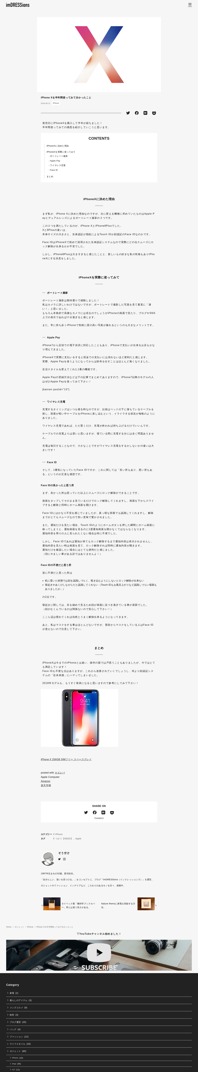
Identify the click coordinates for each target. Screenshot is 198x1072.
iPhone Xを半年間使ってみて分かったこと (55, 927)
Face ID (54, 170)
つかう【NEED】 (64, 838)
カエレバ (60, 772)
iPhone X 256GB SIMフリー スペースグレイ (66, 759)
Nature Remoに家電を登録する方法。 (118, 905)
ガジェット (20, 927)
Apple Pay (55, 161)
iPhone (56, 103)
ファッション (16, 1036)
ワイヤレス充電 (58, 165)
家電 (12, 993)
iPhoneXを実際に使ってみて (61, 152)
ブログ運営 (15, 1022)
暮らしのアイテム (19, 1000)
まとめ (50, 176)
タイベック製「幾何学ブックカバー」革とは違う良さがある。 (78, 905)
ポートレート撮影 (59, 156)
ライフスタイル (17, 1044)
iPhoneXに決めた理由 (58, 146)
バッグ (13, 1029)
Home (9, 927)
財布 (12, 1015)
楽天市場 (46, 785)
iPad (14, 1064)
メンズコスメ (16, 1007)
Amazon (45, 781)
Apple (78, 838)
